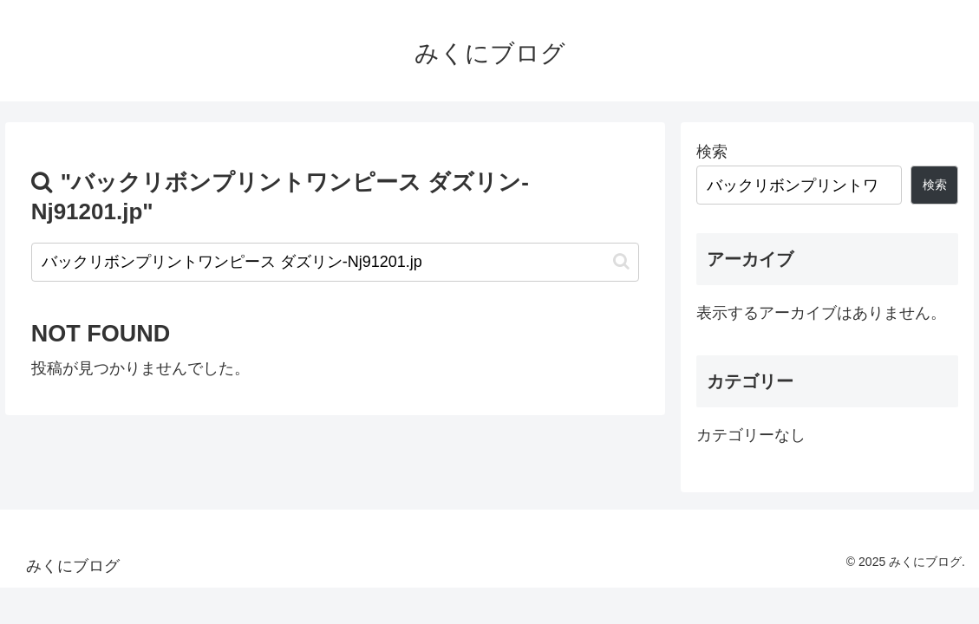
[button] (621, 261)
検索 (712, 151)
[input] (335, 262)
